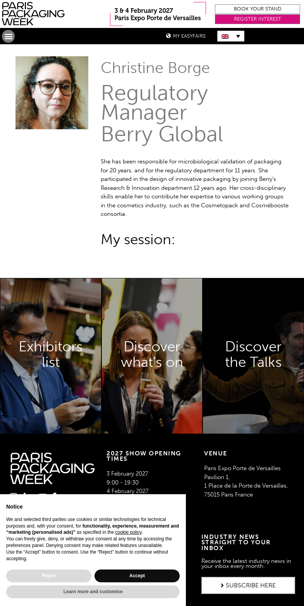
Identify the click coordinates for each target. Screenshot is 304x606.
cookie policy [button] (128, 532)
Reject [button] (49, 575)
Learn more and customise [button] (93, 591)
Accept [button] (137, 575)
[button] (257, 9)
